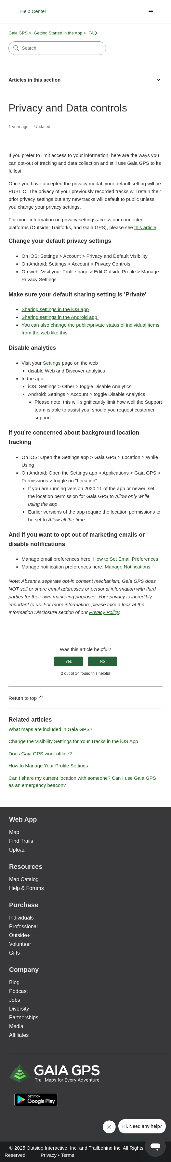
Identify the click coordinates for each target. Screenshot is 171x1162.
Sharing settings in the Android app (60, 317)
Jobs (14, 1000)
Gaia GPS (18, 33)
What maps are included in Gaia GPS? (50, 729)
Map (14, 832)
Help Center (33, 11)
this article (145, 227)
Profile (69, 271)
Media (16, 1026)
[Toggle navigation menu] (151, 12)
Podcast (18, 991)
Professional (23, 926)
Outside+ (19, 935)
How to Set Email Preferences (125, 559)
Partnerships (23, 1017)
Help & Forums (26, 888)
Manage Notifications (128, 566)
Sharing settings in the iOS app (55, 309)
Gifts (14, 953)
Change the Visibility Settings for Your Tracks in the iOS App (73, 741)
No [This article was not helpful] (102, 661)
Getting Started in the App (58, 33)
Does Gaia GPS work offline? (40, 753)
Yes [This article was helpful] (68, 661)
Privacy (49, 1155)
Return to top (26, 697)
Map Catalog (24, 879)
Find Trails (21, 841)
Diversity (19, 1009)
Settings (51, 363)
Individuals (21, 917)
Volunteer (20, 944)
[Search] (57, 48)
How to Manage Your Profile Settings (48, 765)
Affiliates (19, 1035)
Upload (17, 850)
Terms (67, 1155)
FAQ (92, 33)
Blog (14, 982)
